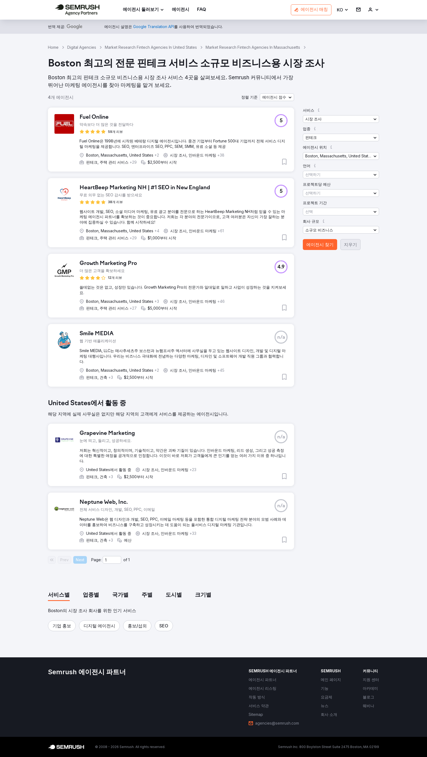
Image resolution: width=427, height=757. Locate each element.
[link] (180, 10)
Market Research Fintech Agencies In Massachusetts (253, 47)
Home (53, 47)
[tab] (59, 595)
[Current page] (112, 559)
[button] (343, 10)
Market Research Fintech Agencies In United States (151, 47)
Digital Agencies (81, 47)
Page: (96, 559)
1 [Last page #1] (129, 559)
